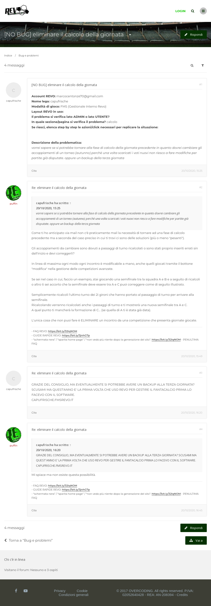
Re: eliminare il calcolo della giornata (59, 187)
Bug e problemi (29, 55)
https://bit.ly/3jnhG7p (76, 335)
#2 (200, 187)
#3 (200, 372)
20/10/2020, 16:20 (191, 412)
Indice (8, 55)
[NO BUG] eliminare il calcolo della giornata (64, 34)
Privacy (59, 591)
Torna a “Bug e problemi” (28, 540)
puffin (14, 203)
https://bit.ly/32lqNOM (62, 331)
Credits (182, 595)
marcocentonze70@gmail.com (79, 96)
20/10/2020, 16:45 (191, 510)
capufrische (13, 100)
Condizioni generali (74, 595)
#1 (200, 84)
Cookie (82, 591)
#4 (200, 429)
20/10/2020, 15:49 (191, 356)
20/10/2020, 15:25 (192, 170)
